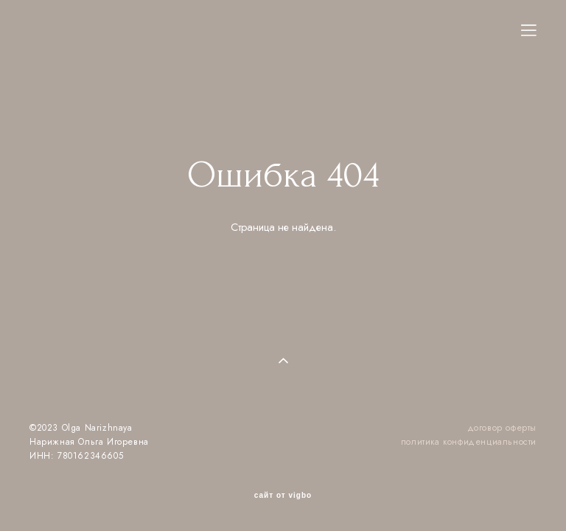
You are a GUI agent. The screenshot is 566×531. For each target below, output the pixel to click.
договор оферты (502, 427)
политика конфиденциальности (469, 441)
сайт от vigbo (283, 495)
